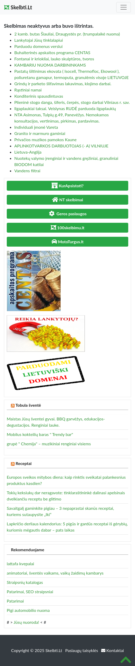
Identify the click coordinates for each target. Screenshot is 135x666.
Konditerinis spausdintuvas (38, 96)
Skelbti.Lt (18, 7)
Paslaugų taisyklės (82, 650)
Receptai (24, 463)
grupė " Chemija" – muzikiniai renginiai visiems (49, 443)
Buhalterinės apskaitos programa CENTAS (52, 52)
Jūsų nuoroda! (26, 622)
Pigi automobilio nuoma (28, 610)
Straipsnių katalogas (25, 582)
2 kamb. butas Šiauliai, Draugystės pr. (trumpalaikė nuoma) (67, 33)
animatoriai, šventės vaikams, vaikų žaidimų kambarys (55, 572)
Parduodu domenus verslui (38, 46)
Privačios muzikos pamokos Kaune (45, 139)
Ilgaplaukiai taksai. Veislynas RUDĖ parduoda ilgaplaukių (65, 108)
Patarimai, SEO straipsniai (30, 591)
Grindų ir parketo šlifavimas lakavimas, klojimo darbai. (62, 83)
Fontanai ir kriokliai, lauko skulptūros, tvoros (54, 58)
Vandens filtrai (27, 170)
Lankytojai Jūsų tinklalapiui (38, 40)
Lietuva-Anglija (28, 151)
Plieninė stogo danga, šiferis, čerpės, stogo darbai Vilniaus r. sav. (72, 102)
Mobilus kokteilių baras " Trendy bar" (40, 434)
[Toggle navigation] (123, 7)
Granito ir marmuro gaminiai (39, 133)
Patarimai (15, 600)
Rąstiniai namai (28, 89)
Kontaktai (112, 650)
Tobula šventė (28, 405)
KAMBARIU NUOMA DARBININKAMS (50, 64)
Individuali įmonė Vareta (36, 127)
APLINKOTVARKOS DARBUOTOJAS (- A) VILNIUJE (61, 145)
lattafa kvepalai (20, 563)
